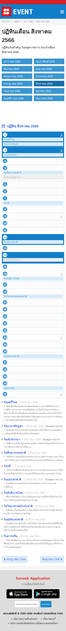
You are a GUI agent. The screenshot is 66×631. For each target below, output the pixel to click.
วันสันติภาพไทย (11, 278)
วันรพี (6, 203)
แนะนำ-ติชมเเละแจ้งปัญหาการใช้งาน (27, 604)
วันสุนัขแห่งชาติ (11, 356)
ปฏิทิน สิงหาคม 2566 (20, 126)
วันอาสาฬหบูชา (11, 144)
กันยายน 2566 (52, 559)
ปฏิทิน (17, 21)
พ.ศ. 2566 (28, 21)
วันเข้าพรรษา (10, 155)
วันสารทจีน (9, 388)
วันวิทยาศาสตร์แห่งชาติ (15, 296)
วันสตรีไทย (9, 139)
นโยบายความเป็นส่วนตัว (25, 619)
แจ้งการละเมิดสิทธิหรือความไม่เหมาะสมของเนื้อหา (34, 624)
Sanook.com (10, 2)
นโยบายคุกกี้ (49, 619)
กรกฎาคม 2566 (15, 559)
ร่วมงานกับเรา (46, 604)
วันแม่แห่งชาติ (11, 242)
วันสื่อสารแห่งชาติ (12, 172)
